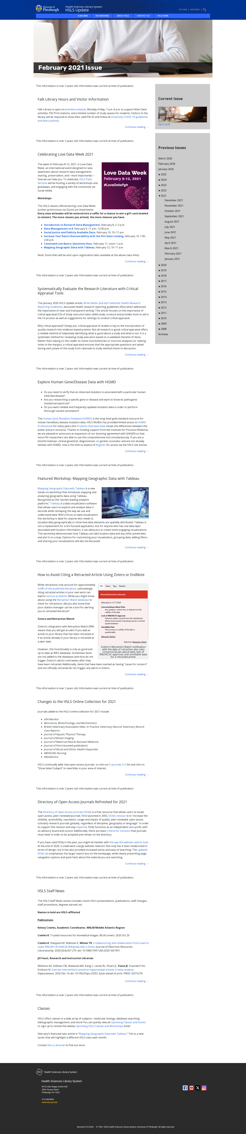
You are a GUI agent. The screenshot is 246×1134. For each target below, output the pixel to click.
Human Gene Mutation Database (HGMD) (67, 418)
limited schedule (76, 109)
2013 (163, 302)
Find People (195, 9)
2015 (163, 291)
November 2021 (174, 205)
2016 (163, 286)
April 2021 (170, 243)
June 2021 (170, 232)
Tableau (55, 503)
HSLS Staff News (51, 890)
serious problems (56, 596)
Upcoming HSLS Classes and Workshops (99, 1026)
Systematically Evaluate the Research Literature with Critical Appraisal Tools (88, 291)
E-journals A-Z (117, 764)
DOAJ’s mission (117, 815)
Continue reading (137, 127)
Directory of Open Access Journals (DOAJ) (67, 812)
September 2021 (174, 216)
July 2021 (170, 227)
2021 (163, 195)
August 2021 (172, 221)
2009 (163, 323)
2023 (163, 185)
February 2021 (173, 253)
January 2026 (166, 169)
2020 (163, 265)
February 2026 (166, 163)
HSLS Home (163, 15)
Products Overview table (91, 426)
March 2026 (165, 158)
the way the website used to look (129, 842)
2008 (163, 329)
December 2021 (174, 200)
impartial (81, 827)
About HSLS (123, 15)
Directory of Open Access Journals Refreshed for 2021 (82, 801)
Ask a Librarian (56, 1045)
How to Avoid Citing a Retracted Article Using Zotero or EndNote (91, 574)
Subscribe (83, 15)
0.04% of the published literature (57, 588)
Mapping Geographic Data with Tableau (61, 488)
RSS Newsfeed (102, 15)
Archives (163, 334)
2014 (163, 297)
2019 (163, 270)
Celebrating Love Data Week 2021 (65, 154)
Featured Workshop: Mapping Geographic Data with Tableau (88, 478)
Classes (44, 1008)
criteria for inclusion (119, 831)
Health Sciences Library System (83, 6)
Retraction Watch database (73, 600)
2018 (163, 275)
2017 (163, 281)
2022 (163, 190)
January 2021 (172, 259)
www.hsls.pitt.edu (49, 1102)
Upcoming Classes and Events (128, 1022)
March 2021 (171, 248)
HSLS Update (77, 10)
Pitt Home (183, 9)
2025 (163, 174)
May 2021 (170, 237)
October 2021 (172, 211)
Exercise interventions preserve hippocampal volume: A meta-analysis (93, 969)
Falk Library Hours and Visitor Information (73, 99)
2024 (163, 179)
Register (101, 445)
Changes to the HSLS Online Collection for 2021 (77, 701)
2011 (163, 313)
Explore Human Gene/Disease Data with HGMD (77, 381)
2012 (163, 307)
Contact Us (143, 15)
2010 (163, 318)
